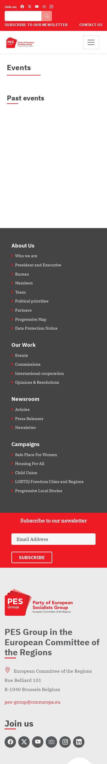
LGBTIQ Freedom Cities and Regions (49, 481)
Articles (22, 409)
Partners (23, 310)
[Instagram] (51, 7)
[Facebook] (22, 7)
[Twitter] (30, 7)
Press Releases (29, 418)
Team (20, 292)
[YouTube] (37, 7)
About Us (23, 245)
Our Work (23, 344)
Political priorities (32, 301)
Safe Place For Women (36, 454)
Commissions (28, 364)
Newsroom (25, 398)
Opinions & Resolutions (37, 382)
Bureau (22, 274)
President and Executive (38, 265)
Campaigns (25, 444)
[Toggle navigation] (91, 42)
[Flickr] (44, 7)
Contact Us (90, 24)
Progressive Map (31, 319)
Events (21, 355)
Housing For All (29, 463)
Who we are (26, 255)
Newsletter (25, 427)
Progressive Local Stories (38, 490)
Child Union (26, 472)
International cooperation (39, 373)
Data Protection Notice (36, 328)
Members (24, 283)
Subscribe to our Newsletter (36, 24)
